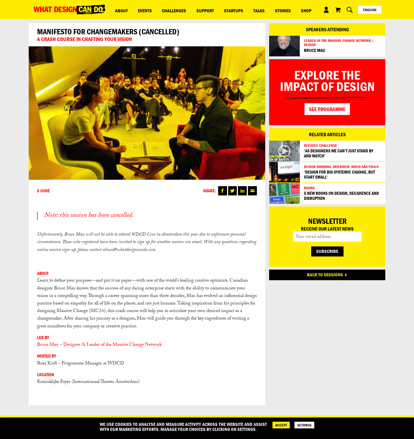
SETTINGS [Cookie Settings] (304, 425)
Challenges (159, 9)
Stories (244, 9)
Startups (206, 9)
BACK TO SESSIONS (325, 275)
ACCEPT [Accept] (281, 425)
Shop (261, 9)
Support (184, 9)
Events (136, 9)
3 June (43, 191)
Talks (226, 9)
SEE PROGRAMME (327, 109)
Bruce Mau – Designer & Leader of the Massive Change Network (100, 345)
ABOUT (118, 9)
